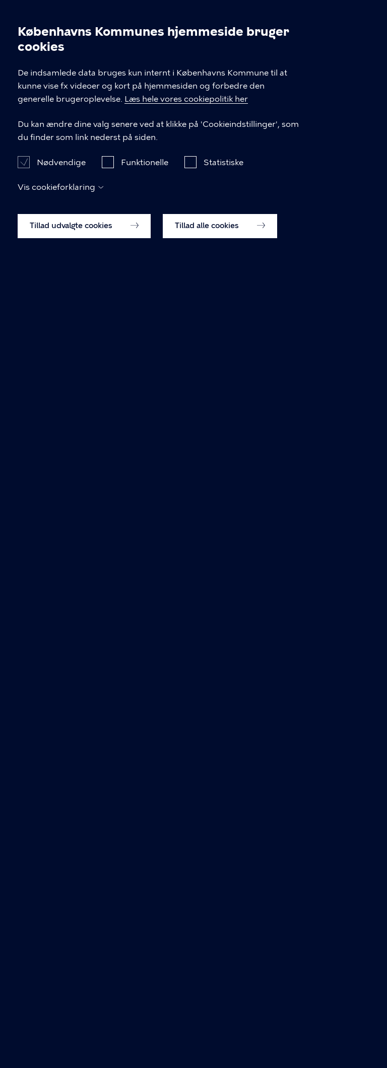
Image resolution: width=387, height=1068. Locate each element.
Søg (339, 16)
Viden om (80, 64)
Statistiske (223, 972)
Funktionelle (144, 972)
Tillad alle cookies (220, 1035)
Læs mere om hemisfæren (105, 593)
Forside (30, 64)
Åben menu (363, 16)
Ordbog (132, 64)
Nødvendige (61, 972)
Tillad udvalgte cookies (84, 1035)
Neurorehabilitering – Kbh (96, 25)
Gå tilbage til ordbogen (100, 726)
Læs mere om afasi (90, 572)
